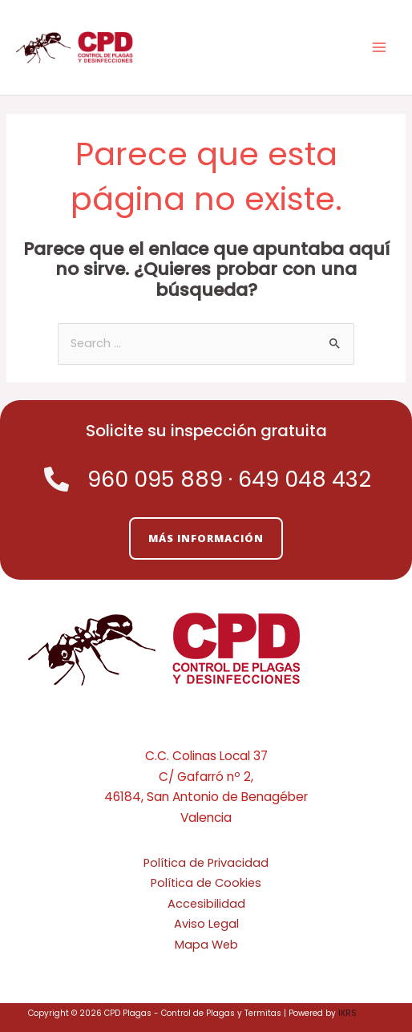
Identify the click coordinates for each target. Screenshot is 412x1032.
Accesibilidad (206, 904)
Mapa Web (206, 945)
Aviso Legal (206, 924)
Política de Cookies (206, 883)
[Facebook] (206, 728)
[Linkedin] (230, 728)
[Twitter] (182, 728)
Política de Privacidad (206, 863)
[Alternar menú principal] (379, 47)
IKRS (347, 1013)
